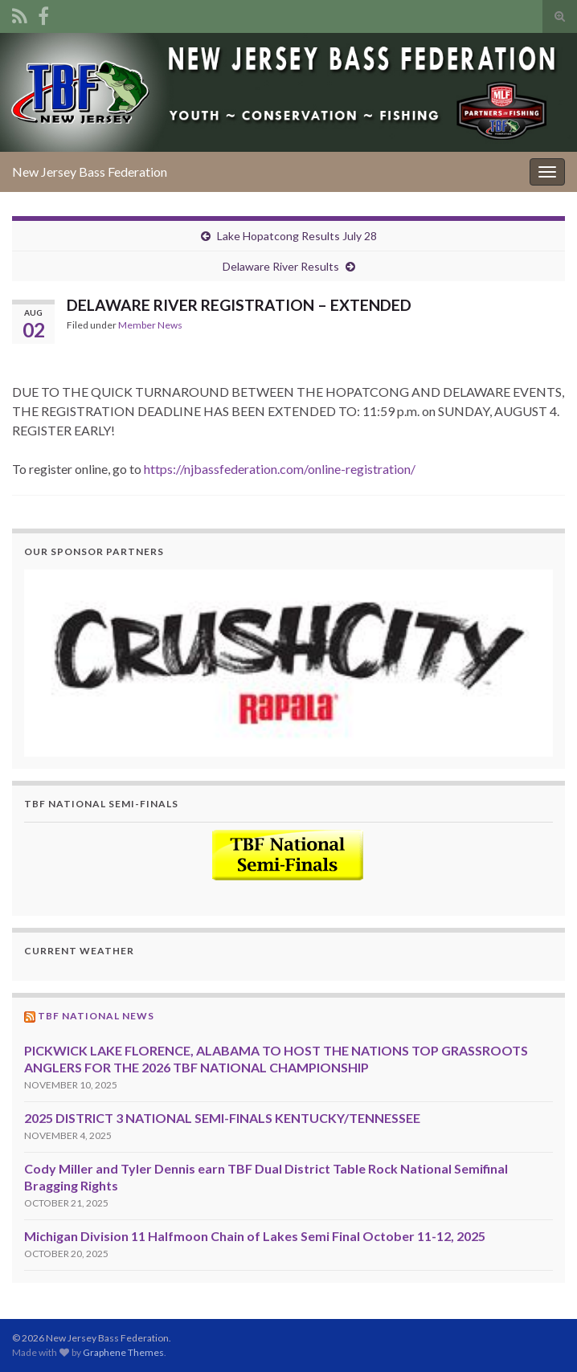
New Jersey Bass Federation (89, 171)
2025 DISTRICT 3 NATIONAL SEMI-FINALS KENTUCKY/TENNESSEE (222, 1117)
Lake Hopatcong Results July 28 (297, 236)
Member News (150, 325)
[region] (288, 663)
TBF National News (96, 1016)
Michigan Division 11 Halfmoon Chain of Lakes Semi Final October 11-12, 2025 (254, 1235)
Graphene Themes (123, 1352)
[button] (288, 663)
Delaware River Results (281, 266)
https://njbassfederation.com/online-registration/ (279, 468)
